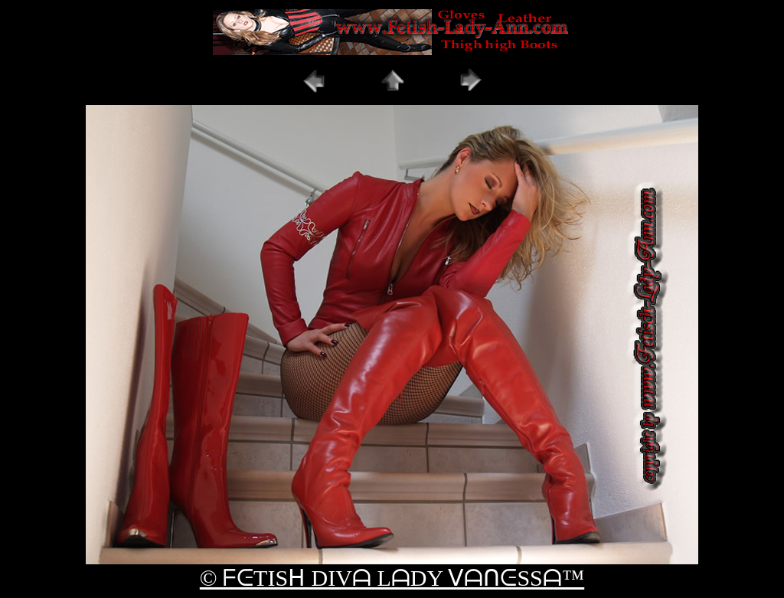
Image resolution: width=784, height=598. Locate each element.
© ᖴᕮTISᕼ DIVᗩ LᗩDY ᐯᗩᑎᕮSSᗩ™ (392, 577)
